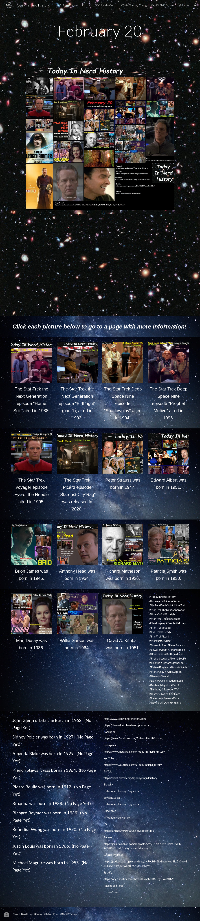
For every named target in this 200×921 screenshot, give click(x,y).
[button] (195, 5)
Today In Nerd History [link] (76, 5)
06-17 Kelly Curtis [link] (106, 5)
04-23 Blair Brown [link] (162, 5)
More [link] (181, 5)
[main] (100, 31)
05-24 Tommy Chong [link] (134, 5)
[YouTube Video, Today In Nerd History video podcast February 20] (100, 265)
